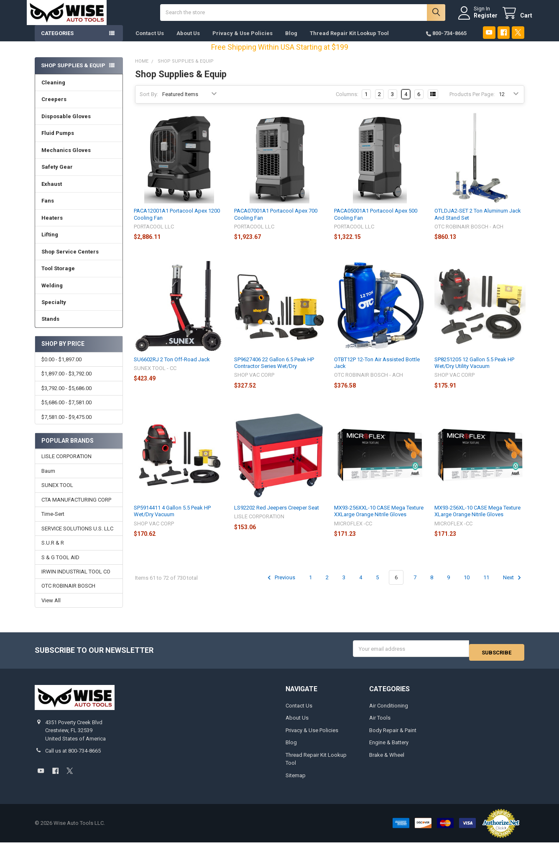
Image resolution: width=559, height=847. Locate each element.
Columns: (347, 102)
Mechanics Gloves (66, 158)
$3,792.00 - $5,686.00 (66, 396)
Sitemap (296, 780)
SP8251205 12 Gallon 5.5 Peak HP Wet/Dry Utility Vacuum (474, 371)
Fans (47, 209)
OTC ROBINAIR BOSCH (68, 594)
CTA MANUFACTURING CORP (76, 508)
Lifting (49, 243)
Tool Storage (58, 277)
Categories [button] (57, 41)
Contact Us (149, 41)
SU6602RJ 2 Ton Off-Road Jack (172, 368)
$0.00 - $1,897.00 (61, 368)
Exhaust (51, 192)
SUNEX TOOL (57, 493)
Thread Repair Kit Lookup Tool (349, 41)
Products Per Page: (472, 102)
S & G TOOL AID (60, 565)
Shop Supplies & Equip (73, 74)
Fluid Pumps (57, 141)
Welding (52, 294)
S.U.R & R (52, 551)
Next (513, 586)
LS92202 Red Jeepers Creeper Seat (276, 516)
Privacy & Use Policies (242, 41)
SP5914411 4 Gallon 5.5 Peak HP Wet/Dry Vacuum (172, 519)
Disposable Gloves (66, 125)
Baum (48, 479)
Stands (50, 327)
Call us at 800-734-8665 (73, 756)
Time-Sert (52, 522)
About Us (188, 41)
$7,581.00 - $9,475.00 (66, 425)
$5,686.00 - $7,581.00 (66, 411)
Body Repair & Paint (392, 735)
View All (51, 609)
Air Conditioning (388, 710)
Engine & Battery (388, 747)
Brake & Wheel (386, 759)
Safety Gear (57, 175)
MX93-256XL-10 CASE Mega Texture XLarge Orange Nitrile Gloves (477, 519)
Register (478, 19)
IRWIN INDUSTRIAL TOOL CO (75, 580)
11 (486, 586)
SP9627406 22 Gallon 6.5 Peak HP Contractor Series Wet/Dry (274, 371)
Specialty (53, 310)
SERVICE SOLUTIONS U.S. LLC (77, 537)
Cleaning (53, 91)
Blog (291, 41)
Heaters (52, 226)
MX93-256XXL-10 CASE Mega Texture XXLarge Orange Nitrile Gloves (379, 519)
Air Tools (380, 723)
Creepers (53, 107)
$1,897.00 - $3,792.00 (66, 382)
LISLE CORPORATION (66, 465)
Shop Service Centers (70, 260)
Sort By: (149, 102)
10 (467, 586)
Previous (280, 586)
